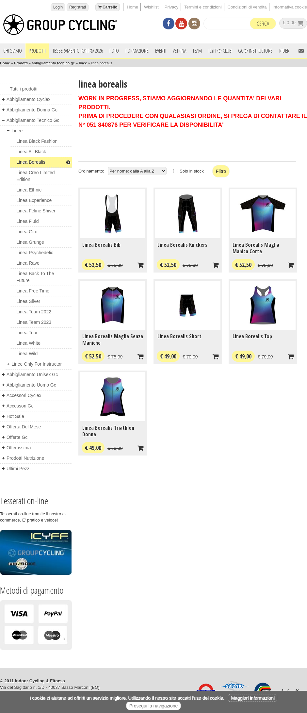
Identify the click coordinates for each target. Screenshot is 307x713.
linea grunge (30, 242)
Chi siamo (12, 50)
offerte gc (17, 437)
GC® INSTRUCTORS (255, 50)
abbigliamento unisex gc (32, 374)
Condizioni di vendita (247, 7)
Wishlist (151, 7)
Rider (284, 50)
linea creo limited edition (35, 176)
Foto (114, 50)
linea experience (34, 200)
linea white (28, 343)
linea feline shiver (36, 210)
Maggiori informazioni (252, 698)
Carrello (108, 7)
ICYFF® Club (220, 50)
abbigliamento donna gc (32, 109)
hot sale (15, 416)
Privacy (172, 7)
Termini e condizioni (202, 7)
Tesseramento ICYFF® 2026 (78, 50)
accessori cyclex (24, 395)
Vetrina (179, 50)
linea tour (27, 332)
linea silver (28, 301)
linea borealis (43, 162)
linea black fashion (36, 141)
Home (132, 7)
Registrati (77, 7)
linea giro (27, 231)
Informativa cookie (290, 7)
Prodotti (37, 50)
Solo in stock (192, 171)
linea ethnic (28, 189)
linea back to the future (35, 277)
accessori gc (20, 405)
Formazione (137, 50)
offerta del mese (24, 426)
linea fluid (27, 221)
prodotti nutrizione (25, 458)
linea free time (32, 290)
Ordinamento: (91, 171)
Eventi (160, 50)
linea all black (31, 151)
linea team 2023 (33, 322)
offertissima (19, 447)
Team (197, 50)
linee (83, 63)
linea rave (28, 263)
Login (58, 7)
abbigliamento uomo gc (31, 385)
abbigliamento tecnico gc (53, 63)
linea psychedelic (34, 252)
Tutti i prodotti (23, 88)
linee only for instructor (36, 364)
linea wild (27, 353)
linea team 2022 (33, 311)
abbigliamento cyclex (29, 99)
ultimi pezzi (18, 468)
